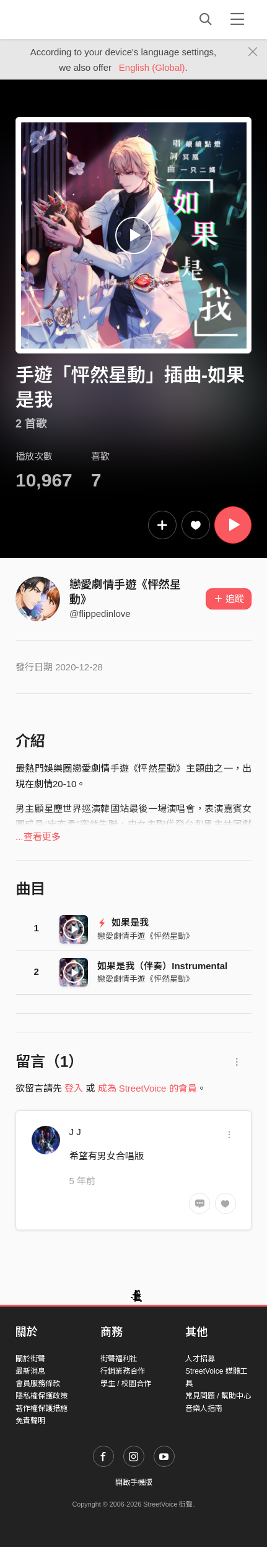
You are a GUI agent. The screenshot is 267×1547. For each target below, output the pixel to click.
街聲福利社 (119, 1358)
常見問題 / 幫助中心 (218, 1396)
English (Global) (152, 67)
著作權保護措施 (41, 1408)
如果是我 (123, 922)
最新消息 (30, 1371)
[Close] (253, 52)
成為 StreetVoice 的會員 (147, 1088)
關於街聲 (30, 1358)
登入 (73, 1088)
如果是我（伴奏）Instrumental (162, 966)
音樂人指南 (203, 1408)
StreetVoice (66, 19)
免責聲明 (30, 1421)
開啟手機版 (133, 1482)
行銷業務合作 (122, 1371)
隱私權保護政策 (41, 1396)
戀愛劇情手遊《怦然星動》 (145, 936)
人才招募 (200, 1358)
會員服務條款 (37, 1383)
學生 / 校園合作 (125, 1383)
